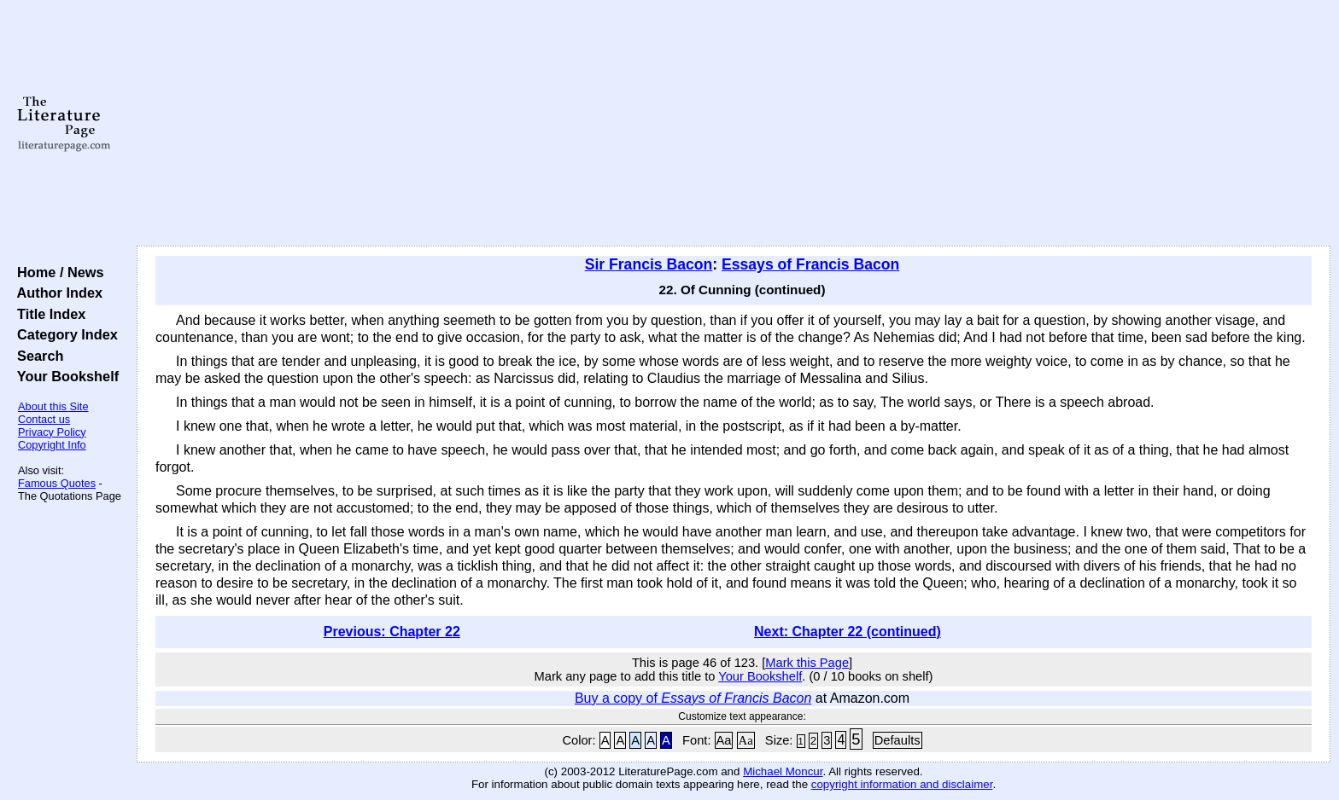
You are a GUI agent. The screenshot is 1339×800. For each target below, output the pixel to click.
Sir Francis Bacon (649, 264)
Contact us (44, 419)
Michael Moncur (782, 771)
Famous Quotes (57, 483)
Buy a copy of (693, 698)
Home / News (56, 272)
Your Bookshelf (64, 376)
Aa (724, 740)
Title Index (47, 314)
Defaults (897, 740)
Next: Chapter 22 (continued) (847, 631)
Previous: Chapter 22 (392, 631)
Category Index (63, 334)
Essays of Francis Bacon (810, 264)
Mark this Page (807, 663)
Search (36, 355)
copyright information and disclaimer (902, 784)
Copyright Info (52, 444)
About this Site (53, 406)
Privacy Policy (52, 432)
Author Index (55, 292)
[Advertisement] (733, 123)
